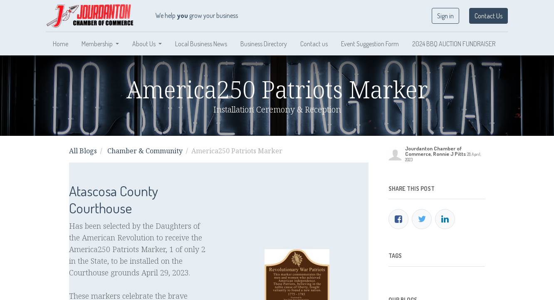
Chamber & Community (145, 150)
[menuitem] (60, 43)
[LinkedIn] (445, 219)
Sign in (445, 16)
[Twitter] (422, 219)
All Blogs (83, 150)
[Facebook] (398, 219)
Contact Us (488, 16)
